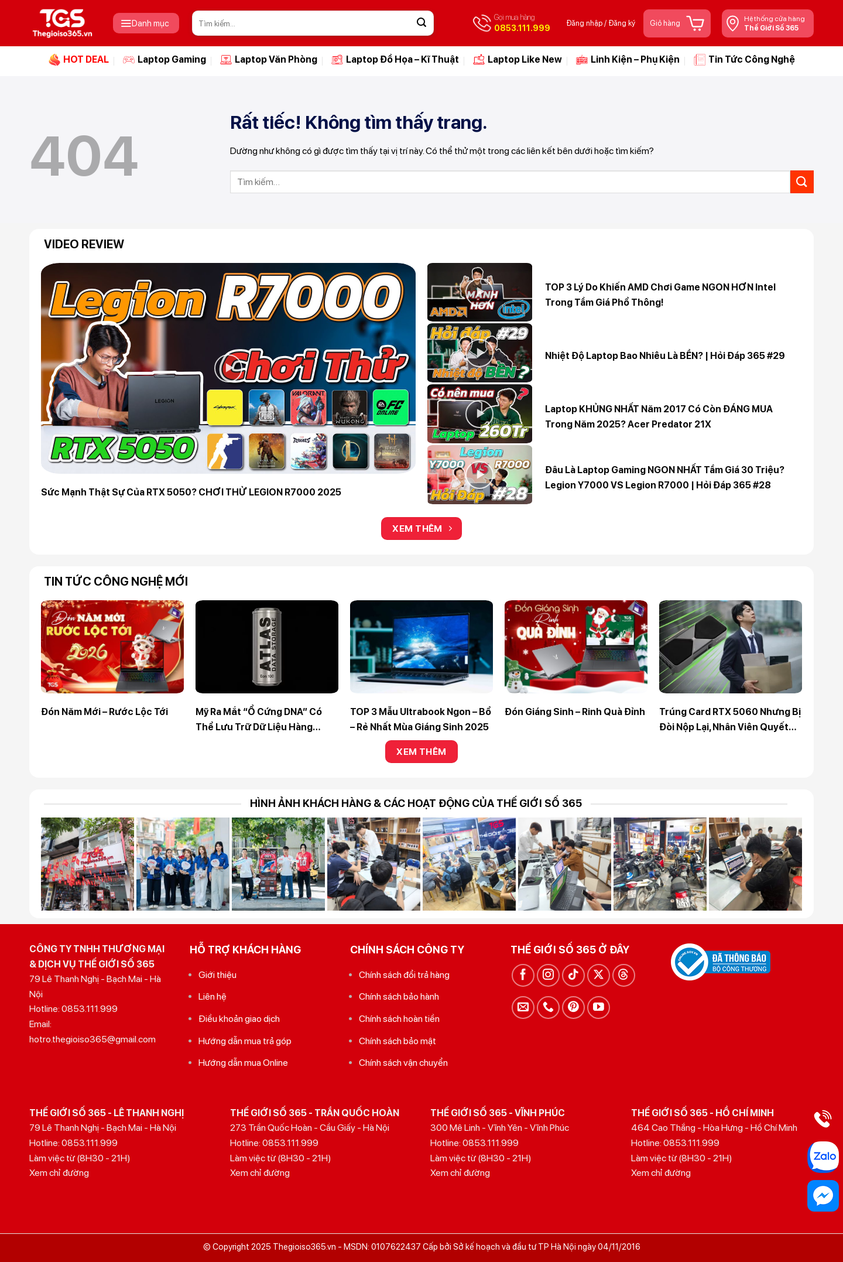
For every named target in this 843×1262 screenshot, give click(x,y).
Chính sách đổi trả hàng (404, 974)
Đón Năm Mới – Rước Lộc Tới (104, 711)
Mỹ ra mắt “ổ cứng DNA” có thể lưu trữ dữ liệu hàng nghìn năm (259, 720)
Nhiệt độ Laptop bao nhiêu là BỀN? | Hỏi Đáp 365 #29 (665, 355)
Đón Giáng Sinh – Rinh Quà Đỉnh (575, 711)
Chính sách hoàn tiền (399, 1018)
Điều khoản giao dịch (239, 1018)
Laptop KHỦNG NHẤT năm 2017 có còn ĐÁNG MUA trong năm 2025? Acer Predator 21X (659, 416)
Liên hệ (212, 996)
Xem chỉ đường (59, 1172)
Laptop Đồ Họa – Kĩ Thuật (395, 60)
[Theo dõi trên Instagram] (548, 975)
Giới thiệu (217, 974)
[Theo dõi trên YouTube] (598, 1007)
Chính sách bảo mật (397, 1040)
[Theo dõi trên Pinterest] (573, 1007)
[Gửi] (421, 23)
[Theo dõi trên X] (598, 975)
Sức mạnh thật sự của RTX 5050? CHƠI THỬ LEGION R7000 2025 (191, 492)
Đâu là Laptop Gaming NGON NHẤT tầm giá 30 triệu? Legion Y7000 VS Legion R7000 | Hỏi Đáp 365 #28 (664, 477)
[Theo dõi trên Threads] (623, 975)
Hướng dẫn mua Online (243, 1062)
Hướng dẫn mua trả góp (245, 1040)
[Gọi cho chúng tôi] (548, 1007)
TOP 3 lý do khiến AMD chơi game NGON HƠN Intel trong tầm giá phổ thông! (660, 295)
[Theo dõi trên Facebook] (523, 975)
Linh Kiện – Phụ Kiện (628, 60)
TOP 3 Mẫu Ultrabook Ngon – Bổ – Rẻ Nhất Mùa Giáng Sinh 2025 (420, 719)
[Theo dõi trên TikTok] (573, 975)
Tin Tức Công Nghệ (744, 60)
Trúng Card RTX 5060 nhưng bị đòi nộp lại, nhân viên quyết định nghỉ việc (730, 720)
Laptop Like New (517, 60)
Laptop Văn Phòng (268, 60)
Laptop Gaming (164, 60)
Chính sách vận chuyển (403, 1062)
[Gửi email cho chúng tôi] (523, 1007)
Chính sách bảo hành (399, 996)
